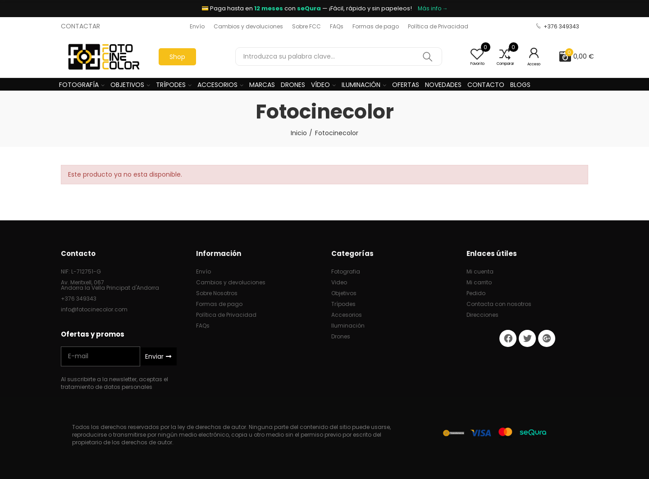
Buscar (427, 56)
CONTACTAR (80, 26)
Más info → (433, 8)
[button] (197, 26)
